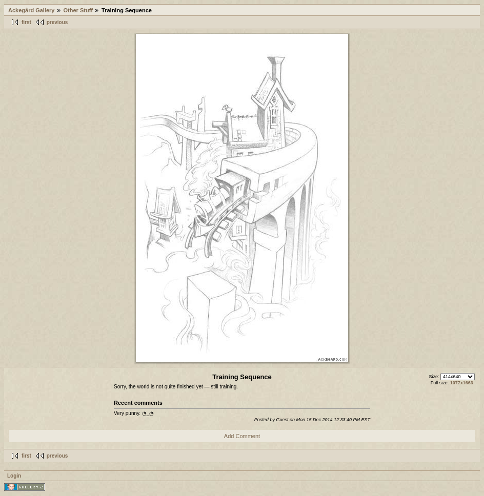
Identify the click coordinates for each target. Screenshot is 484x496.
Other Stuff (78, 10)
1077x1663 (461, 382)
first (26, 22)
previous (57, 22)
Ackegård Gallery (31, 10)
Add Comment (242, 436)
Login (14, 476)
